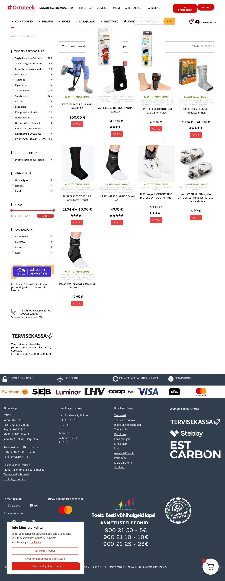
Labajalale (130, 96)
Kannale (121, 96)
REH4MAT (20, 241)
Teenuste (119, 420)
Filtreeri (45, 215)
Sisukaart (119, 467)
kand (18, 190)
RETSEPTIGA (85, 7)
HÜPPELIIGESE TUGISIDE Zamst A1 (117, 198)
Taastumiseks (184, 102)
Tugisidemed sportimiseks (195, 104)
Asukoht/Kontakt (124, 453)
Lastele (19, 101)
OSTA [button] (77, 124)
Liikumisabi (21, 74)
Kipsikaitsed (21, 85)
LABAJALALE (87, 21)
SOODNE (133, 21)
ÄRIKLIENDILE (133, 7)
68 (206, 46)
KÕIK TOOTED (24, 21)
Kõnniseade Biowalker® (28, 128)
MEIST (116, 7)
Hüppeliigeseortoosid (107, 96)
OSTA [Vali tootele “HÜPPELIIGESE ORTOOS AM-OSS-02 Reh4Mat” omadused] (156, 128)
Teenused (120, 415)
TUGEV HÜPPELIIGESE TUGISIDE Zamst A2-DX (77, 285)
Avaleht (15, 36)
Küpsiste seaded (45, 551)
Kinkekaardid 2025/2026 (28, 133)
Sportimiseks (205, 100)
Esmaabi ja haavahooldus (29, 69)
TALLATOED (111, 21)
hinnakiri (131, 420)
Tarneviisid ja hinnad (16, 474)
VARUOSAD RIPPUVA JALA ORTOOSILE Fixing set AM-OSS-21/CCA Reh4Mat (196, 197)
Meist (117, 448)
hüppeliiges (21, 180)
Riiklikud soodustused (17, 465)
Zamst (18, 247)
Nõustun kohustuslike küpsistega (45, 558)
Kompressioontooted (26, 112)
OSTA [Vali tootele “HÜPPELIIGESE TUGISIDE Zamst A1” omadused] (117, 222)
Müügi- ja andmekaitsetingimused (24, 469)
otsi (169, 20)
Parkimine (120, 458)
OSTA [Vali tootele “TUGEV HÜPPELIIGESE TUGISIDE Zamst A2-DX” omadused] (77, 303)
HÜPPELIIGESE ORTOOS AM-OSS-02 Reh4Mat (156, 110)
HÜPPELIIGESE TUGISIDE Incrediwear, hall (196, 110)
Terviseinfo (121, 429)
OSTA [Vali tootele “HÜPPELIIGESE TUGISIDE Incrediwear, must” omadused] (77, 222)
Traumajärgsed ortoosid (109, 101)
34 (202, 46)
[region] (45, 548)
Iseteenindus (208, 22)
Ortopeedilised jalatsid (27, 123)
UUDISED (102, 7)
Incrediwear (21, 236)
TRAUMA (47, 21)
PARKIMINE (153, 7)
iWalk (18, 252)
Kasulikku (120, 434)
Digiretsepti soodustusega (29, 159)
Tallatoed (20, 79)
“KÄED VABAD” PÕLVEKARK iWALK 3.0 (77, 106)
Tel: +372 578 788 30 (17, 424)
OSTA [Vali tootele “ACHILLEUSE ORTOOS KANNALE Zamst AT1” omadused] (117, 134)
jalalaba (19, 185)
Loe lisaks (35, 542)
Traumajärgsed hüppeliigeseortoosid (116, 99)
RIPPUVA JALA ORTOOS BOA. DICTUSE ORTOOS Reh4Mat (156, 195)
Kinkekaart (120, 443)
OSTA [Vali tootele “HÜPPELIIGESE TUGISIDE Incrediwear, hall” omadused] (196, 135)
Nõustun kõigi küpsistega (46, 566)
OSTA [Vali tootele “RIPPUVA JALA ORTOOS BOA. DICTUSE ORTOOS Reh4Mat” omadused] (156, 220)
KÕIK (211, 46)
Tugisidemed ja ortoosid (124, 102)
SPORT (66, 21)
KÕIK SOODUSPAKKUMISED (30, 139)
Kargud (77, 100)
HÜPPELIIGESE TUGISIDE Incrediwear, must (77, 198)
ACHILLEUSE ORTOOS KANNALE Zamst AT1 (116, 109)
